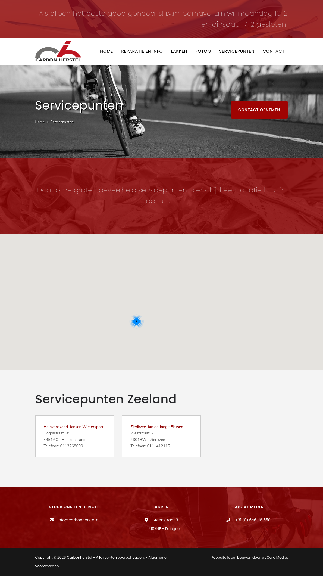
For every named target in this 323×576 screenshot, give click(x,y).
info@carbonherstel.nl (78, 520)
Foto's (203, 51)
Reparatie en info (142, 51)
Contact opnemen (259, 110)
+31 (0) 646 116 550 (252, 520)
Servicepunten (237, 51)
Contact (274, 51)
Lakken (179, 51)
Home (106, 51)
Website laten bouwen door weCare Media (249, 557)
